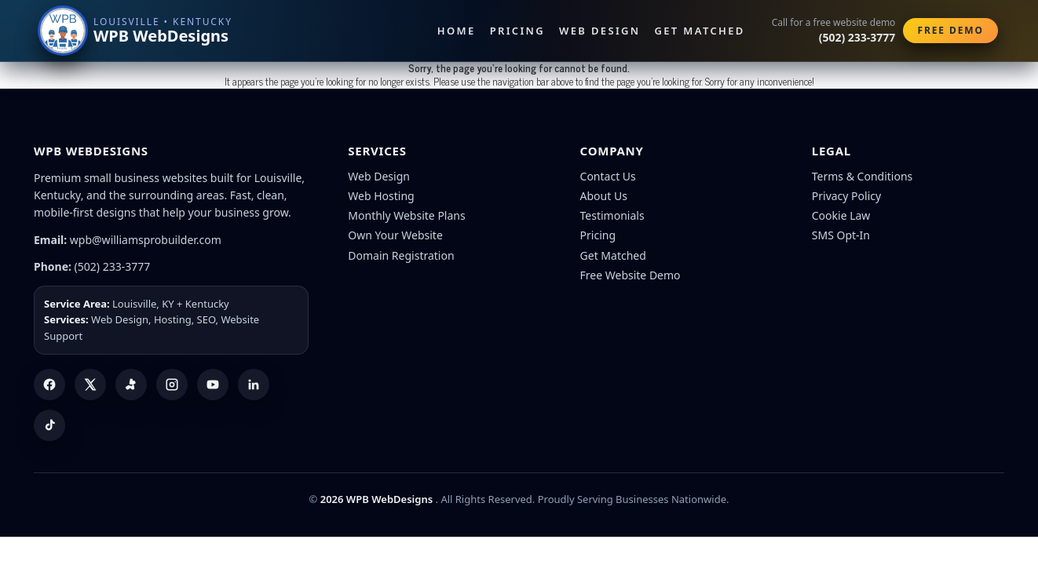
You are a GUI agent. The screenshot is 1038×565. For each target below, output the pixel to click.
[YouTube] (212, 384)
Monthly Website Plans (406, 215)
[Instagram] (172, 384)
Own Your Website (395, 235)
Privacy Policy (846, 195)
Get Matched (700, 31)
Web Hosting (381, 195)
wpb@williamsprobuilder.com (145, 239)
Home (456, 31)
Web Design (599, 31)
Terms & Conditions (862, 176)
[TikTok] (49, 425)
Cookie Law (841, 215)
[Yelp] (131, 384)
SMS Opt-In (841, 235)
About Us (603, 195)
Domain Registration (401, 255)
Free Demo (950, 30)
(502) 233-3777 (113, 266)
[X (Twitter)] (90, 384)
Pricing (517, 31)
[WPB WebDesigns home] (136, 30)
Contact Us (608, 176)
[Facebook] (49, 384)
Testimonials (612, 215)
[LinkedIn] (253, 384)
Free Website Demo (630, 275)
